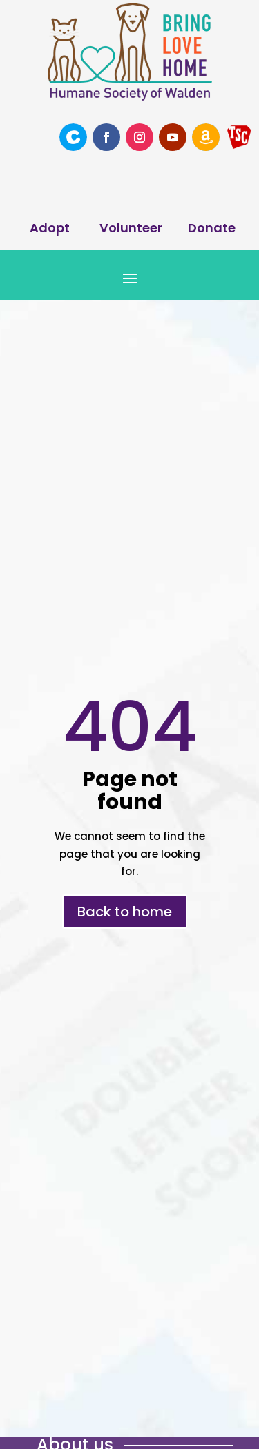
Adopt (50, 227)
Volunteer (130, 227)
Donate (212, 227)
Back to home (124, 911)
